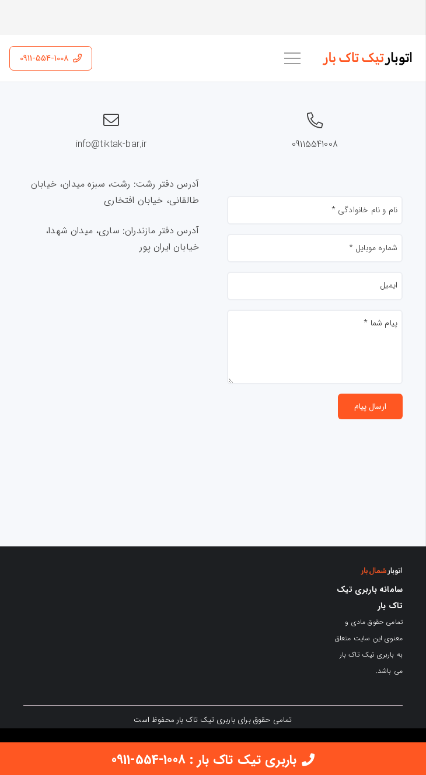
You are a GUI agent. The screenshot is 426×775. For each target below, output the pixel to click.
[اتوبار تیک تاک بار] (369, 58)
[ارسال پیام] (370, 407)
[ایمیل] (315, 286)
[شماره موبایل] (315, 248)
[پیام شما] (315, 347)
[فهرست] (292, 58)
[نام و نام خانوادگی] (315, 210)
